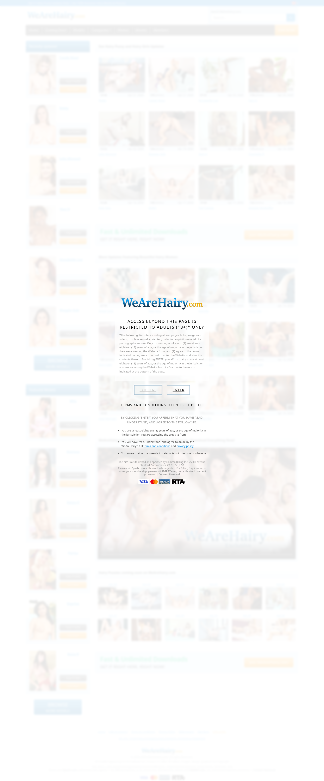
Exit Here (148, 390)
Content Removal (169, 474)
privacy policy (184, 446)
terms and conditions (157, 446)
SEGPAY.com (169, 471)
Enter (178, 390)
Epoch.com (138, 468)
